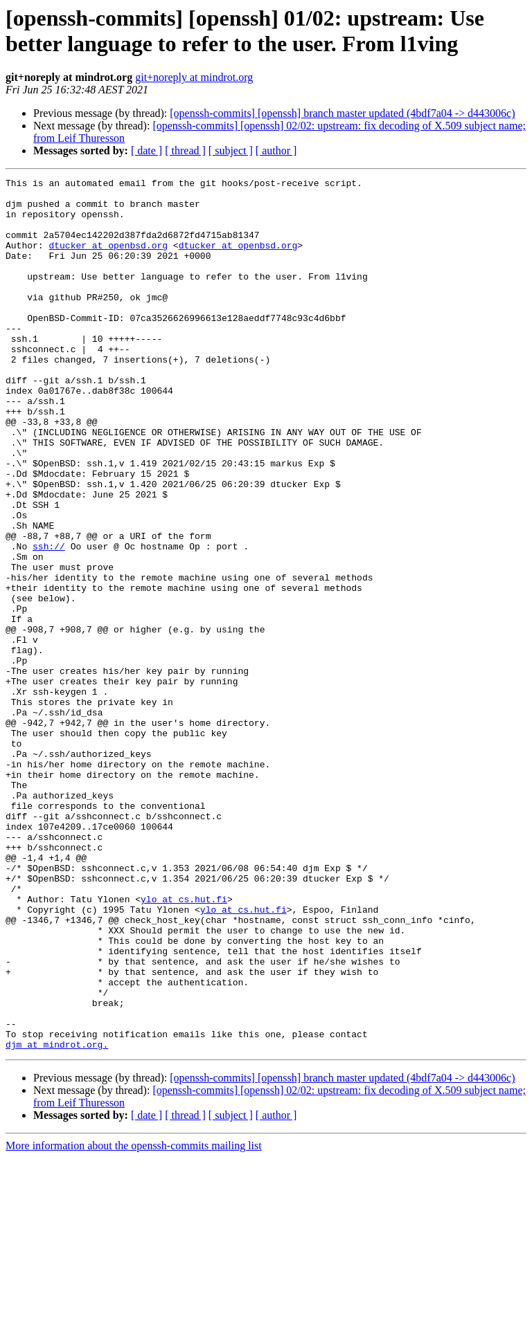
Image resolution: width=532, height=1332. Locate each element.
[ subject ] (231, 150)
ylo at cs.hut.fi (184, 1044)
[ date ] (146, 150)
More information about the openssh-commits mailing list (134, 1320)
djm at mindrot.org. (57, 1218)
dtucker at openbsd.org (108, 259)
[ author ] (276, 150)
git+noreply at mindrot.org (194, 77)
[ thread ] (185, 150)
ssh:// (49, 620)
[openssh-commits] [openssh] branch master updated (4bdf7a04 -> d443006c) (342, 113)
